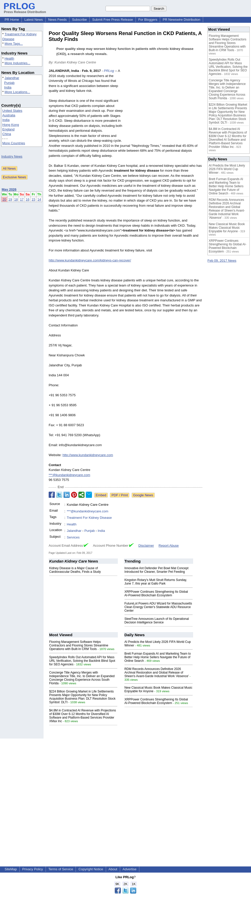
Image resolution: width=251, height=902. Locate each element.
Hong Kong (10, 125)
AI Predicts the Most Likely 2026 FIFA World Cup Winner (227, 169)
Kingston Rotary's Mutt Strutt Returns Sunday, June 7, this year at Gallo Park (155, 581)
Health (9, 58)
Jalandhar (12, 78)
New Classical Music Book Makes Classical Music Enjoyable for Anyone (227, 227)
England (8, 129)
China (6, 134)
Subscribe (79, 19)
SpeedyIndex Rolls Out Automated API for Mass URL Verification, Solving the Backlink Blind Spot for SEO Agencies (82, 660)
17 (22, 199)
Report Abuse (169, 545)
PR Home (12, 19)
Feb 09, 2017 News (221, 260)
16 (27, 199)
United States (12, 111)
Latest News (33, 19)
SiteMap (11, 869)
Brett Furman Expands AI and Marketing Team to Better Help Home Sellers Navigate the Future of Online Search (157, 657)
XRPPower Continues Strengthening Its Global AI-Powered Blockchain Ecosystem (156, 593)
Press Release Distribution (25, 10)
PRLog (109, 71)
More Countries (13, 143)
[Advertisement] (164, 106)
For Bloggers (147, 19)
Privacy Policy (32, 869)
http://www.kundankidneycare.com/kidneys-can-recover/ (90, 260)
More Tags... (14, 44)
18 (16, 199)
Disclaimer (146, 545)
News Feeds (57, 19)
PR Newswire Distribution (181, 19)
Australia (8, 115)
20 (4, 199)
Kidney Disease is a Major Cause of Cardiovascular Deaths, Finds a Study (75, 570)
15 (33, 199)
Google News (143, 495)
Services (73, 537)
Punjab (9, 83)
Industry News (11, 156)
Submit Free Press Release (112, 19)
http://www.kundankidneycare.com (87, 455)
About (113, 869)
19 (10, 199)
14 (39, 199)
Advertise (130, 869)
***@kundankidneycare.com (69, 475)
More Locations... (17, 92)
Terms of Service (60, 869)
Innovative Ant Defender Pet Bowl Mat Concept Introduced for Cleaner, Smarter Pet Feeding (156, 570)
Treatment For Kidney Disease (89, 518)
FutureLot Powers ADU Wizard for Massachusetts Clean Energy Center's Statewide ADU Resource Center (158, 607)
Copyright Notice (90, 869)
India (7, 87)
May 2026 (9, 189)
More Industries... (17, 63)
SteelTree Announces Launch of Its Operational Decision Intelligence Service (156, 620)
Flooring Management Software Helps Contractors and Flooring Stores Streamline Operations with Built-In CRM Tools (78, 645)
